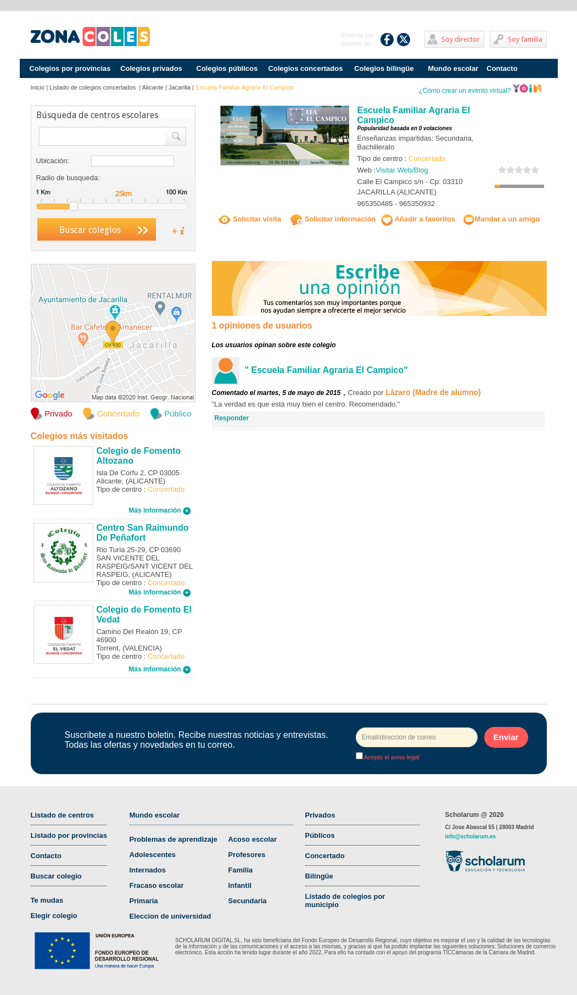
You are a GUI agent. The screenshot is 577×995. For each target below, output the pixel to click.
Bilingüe (319, 876)
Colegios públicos (227, 68)
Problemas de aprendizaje (173, 839)
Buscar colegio (56, 876)
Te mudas (47, 900)
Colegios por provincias (69, 68)
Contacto (501, 68)
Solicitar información (333, 219)
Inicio (38, 87)
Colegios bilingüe (383, 68)
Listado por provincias (69, 835)
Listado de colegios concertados (93, 87)
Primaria (144, 901)
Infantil (240, 885)
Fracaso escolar (157, 885)
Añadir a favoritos (418, 219)
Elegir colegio (54, 915)
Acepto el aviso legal (391, 757)
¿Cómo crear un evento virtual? (479, 91)
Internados (148, 870)
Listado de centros (62, 815)
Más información (159, 510)
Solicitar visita (250, 219)
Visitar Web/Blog (402, 170)
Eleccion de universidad (170, 916)
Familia (240, 870)
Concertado (325, 856)
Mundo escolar (453, 68)
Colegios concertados (305, 68)
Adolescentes (153, 855)
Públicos (320, 835)
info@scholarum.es (470, 836)
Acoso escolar (252, 839)
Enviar (506, 737)
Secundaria (247, 901)
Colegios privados (151, 68)
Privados (320, 815)
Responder (232, 418)
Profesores (247, 855)
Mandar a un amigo (501, 219)
